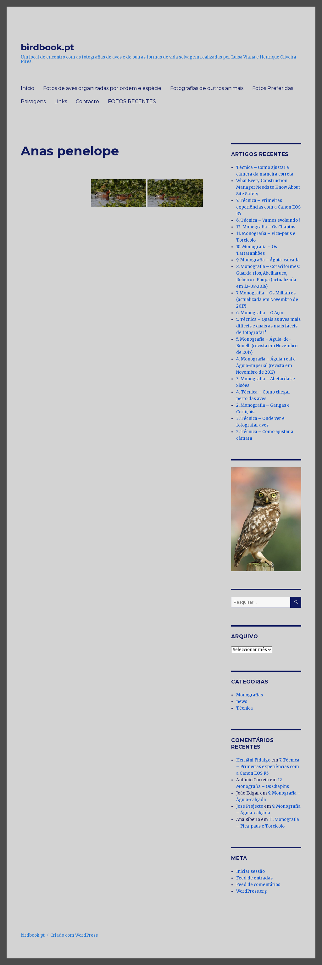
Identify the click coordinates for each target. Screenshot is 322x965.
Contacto (87, 101)
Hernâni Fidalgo (253, 760)
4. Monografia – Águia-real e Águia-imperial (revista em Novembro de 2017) (266, 365)
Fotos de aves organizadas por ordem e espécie (102, 88)
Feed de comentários (258, 884)
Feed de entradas (254, 878)
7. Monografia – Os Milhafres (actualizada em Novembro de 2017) (267, 299)
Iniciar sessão (250, 871)
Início (27, 88)
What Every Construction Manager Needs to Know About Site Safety (268, 187)
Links (60, 101)
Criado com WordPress (74, 935)
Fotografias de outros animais (206, 88)
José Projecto (249, 806)
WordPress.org (251, 891)
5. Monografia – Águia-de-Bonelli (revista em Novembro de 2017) (266, 346)
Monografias (249, 695)
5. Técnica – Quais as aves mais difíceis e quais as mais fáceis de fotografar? (268, 326)
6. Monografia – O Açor (260, 312)
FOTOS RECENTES (132, 101)
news (241, 701)
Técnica (244, 708)
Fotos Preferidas (272, 88)
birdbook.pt (47, 47)
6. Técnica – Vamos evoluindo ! (268, 220)
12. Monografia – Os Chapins (265, 227)
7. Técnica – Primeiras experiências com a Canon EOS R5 (268, 207)
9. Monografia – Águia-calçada (268, 260)
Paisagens (33, 101)
